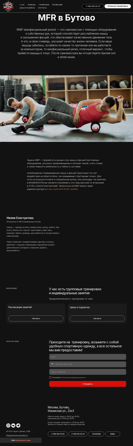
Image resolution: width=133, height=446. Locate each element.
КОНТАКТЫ (42, 8)
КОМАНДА (32, 5)
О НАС (22, 5)
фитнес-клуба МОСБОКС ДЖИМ (61, 189)
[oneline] (87, 372)
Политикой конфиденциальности (74, 377)
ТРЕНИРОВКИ (44, 5)
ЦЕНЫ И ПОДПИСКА (27, 8)
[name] (87, 357)
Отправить (88, 384)
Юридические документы (17, 435)
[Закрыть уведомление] (40, 439)
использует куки (23, 440)
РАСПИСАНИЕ (57, 5)
